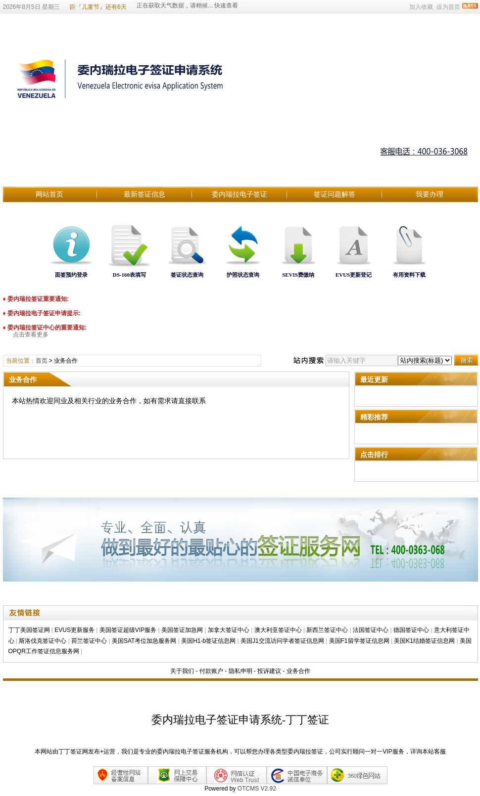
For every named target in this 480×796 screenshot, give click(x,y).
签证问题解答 (334, 194)
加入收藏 (421, 6)
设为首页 (448, 6)
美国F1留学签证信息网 (359, 640)
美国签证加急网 (182, 630)
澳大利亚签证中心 (278, 630)
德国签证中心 (411, 630)
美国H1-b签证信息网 (208, 640)
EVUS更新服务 (74, 630)
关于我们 (182, 671)
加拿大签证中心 (228, 630)
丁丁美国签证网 (29, 630)
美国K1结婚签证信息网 (424, 640)
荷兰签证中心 (89, 640)
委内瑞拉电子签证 (239, 194)
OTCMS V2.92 (257, 788)
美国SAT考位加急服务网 (144, 640)
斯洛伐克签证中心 (42, 640)
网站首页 (49, 194)
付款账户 (211, 671)
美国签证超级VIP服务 (127, 630)
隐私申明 (240, 671)
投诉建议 (269, 671)
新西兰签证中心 (327, 630)
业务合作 (298, 671)
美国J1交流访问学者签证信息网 (282, 640)
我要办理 (429, 194)
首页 (42, 360)
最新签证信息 (144, 194)
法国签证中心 (370, 630)
